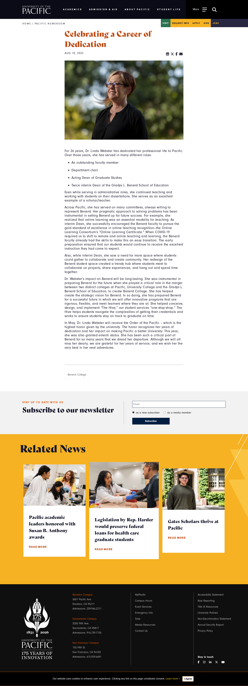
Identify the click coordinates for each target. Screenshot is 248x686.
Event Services (143, 606)
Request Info (180, 23)
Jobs (216, 23)
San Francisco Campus (86, 642)
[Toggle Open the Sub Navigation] (200, 9)
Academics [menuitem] (72, 9)
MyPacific (140, 594)
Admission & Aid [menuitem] (103, 9)
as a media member (179, 412)
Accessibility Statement (211, 594)
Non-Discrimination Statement (214, 618)
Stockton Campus (82, 594)
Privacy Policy (205, 630)
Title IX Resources (208, 606)
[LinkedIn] (167, 54)
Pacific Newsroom (50, 23)
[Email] (181, 54)
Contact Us (141, 630)
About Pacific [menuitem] (137, 9)
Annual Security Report (211, 624)
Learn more (172, 678)
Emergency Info (144, 612)
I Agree (188, 678)
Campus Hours (143, 600)
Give (206, 23)
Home (26, 23)
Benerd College (77, 374)
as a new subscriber (148, 412)
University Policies (208, 612)
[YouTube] (224, 662)
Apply (196, 23)
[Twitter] (172, 54)
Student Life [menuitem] (169, 9)
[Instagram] (205, 662)
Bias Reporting (206, 600)
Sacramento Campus (85, 618)
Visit (166, 23)
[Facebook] (176, 54)
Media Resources (145, 624)
